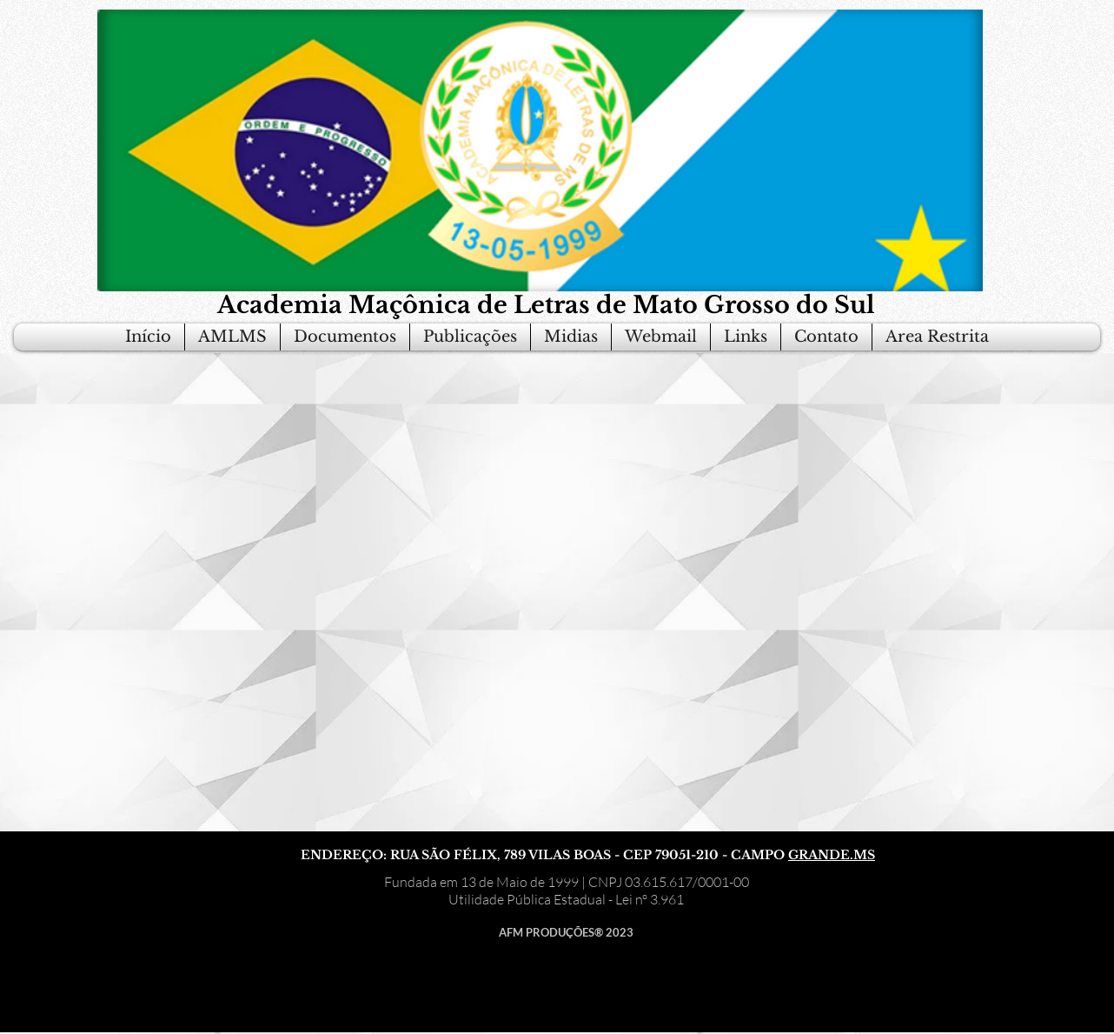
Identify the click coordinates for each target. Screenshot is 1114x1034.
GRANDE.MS (831, 855)
